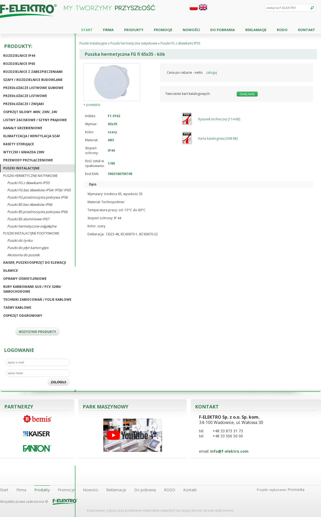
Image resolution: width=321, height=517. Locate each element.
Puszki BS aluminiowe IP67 (28, 219)
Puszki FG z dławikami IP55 (28, 182)
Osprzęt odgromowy (22, 315)
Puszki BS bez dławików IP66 (29, 204)
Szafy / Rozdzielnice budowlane (33, 79)
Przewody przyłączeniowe (28, 160)
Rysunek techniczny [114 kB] (219, 119)
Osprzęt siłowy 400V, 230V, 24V (30, 112)
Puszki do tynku (20, 240)
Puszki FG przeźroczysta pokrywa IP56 (37, 197)
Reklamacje (255, 29)
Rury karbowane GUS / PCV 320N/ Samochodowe (32, 289)
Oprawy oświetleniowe (25, 278)
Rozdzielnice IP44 (19, 55)
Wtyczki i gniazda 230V (23, 152)
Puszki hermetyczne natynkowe (30, 175)
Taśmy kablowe (17, 307)
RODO (282, 29)
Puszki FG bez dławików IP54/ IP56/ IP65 (39, 190)
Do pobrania (222, 29)
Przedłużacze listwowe (25, 96)
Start (87, 29)
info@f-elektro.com (229, 451)
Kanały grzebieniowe (22, 128)
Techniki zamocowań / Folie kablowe (37, 299)
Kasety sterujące (18, 144)
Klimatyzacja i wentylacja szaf (31, 136)
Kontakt (306, 29)
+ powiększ (91, 104)
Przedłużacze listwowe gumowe (33, 87)
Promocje (163, 29)
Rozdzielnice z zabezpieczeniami (33, 71)
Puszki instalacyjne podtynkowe (31, 233)
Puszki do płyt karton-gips (27, 247)
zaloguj (211, 72)
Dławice (10, 270)
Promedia (296, 489)
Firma (108, 29)
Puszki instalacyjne (21, 168)
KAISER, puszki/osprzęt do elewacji (34, 262)
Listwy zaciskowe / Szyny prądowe (35, 120)
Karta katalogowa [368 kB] (218, 138)
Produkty (133, 29)
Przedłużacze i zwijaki (23, 104)
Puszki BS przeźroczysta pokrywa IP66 (37, 211)
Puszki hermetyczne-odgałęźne (31, 226)
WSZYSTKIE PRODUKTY (37, 331)
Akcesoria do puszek (23, 254)
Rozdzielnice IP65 (19, 63)
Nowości (191, 29)
